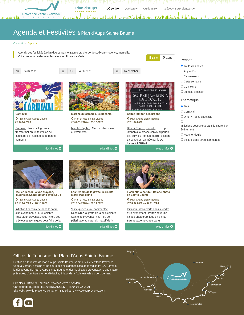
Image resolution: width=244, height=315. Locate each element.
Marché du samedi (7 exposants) (91, 113)
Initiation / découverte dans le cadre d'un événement (205, 127)
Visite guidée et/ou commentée (202, 139)
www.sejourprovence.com (90, 290)
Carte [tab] (167, 57)
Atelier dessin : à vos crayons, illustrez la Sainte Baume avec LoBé (38, 193)
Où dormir (150, 8)
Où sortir (113, 8)
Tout (186, 106)
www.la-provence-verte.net (41, 290)
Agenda (32, 43)
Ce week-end (192, 76)
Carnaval (21, 113)
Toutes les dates (193, 66)
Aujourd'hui (190, 71)
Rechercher (131, 71)
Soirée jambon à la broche (143, 113)
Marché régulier (193, 134)
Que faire (130, 8)
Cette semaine (192, 81)
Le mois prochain (194, 91)
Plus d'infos (52, 148)
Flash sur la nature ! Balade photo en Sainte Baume (148, 193)
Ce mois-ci (190, 86)
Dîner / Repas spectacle (198, 116)
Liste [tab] (153, 57)
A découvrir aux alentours (179, 8)
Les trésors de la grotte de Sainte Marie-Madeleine (92, 193)
